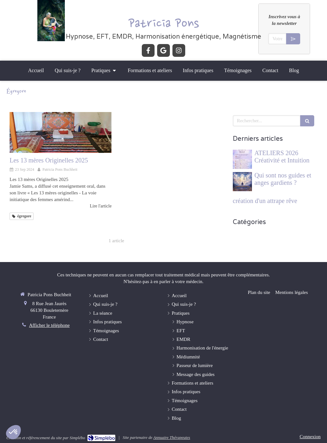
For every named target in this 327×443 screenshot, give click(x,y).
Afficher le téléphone (49, 325)
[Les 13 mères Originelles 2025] (60, 132)
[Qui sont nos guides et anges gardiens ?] (242, 181)
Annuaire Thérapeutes (171, 437)
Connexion (310, 436)
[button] (13, 432)
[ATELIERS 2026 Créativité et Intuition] (242, 159)
